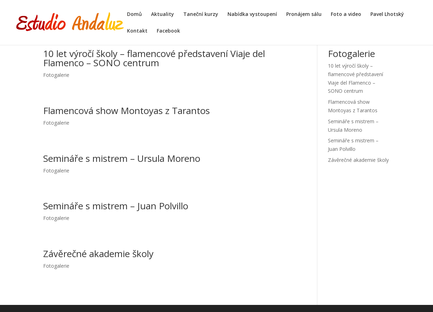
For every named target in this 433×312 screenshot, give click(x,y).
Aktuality (162, 14)
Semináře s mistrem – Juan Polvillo (115, 205)
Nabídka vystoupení (252, 14)
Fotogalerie (56, 75)
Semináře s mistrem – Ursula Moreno (121, 158)
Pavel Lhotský (387, 14)
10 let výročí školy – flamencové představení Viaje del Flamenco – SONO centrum (154, 58)
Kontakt (137, 31)
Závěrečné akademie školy (98, 253)
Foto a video (346, 14)
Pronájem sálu (304, 14)
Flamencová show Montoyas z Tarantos (126, 110)
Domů (134, 14)
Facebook (168, 31)
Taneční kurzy (200, 14)
